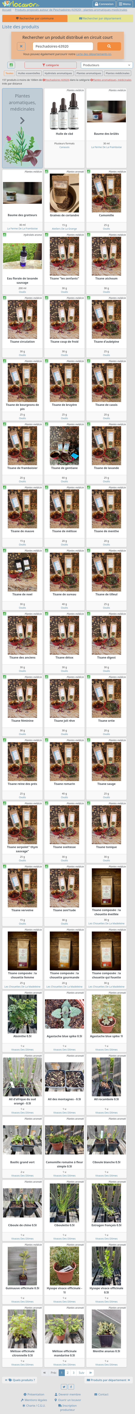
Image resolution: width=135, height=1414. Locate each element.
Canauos (64, 147)
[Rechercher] (109, 46)
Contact (101, 1394)
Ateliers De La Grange (64, 228)
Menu (125, 4)
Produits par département (109, 1380)
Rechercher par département (100, 18)
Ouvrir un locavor (67, 1400)
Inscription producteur (67, 1408)
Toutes (9, 73)
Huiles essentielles (29, 73)
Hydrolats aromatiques (58, 73)
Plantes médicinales (118, 73)
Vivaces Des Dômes (22, 1049)
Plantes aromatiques (89, 73)
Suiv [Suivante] (81, 1373)
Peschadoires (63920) (56, 80)
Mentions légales (33, 1400)
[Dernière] (90, 1372)
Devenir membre (67, 1394)
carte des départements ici (93, 54)
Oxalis (106, 228)
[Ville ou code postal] (63, 46)
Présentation (33, 1394)
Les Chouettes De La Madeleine (106, 923)
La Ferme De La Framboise (106, 147)
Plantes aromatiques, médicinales (110, 80)
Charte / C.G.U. (34, 1406)
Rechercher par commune (35, 18)
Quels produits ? (19, 1380)
